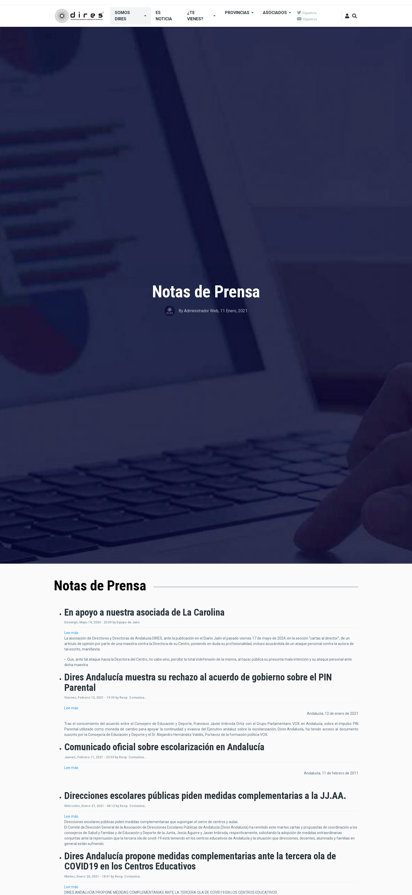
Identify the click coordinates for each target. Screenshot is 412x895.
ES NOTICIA (164, 15)
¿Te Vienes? (195, 15)
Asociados (275, 12)
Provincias (237, 12)
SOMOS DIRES (122, 15)
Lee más (71, 633)
